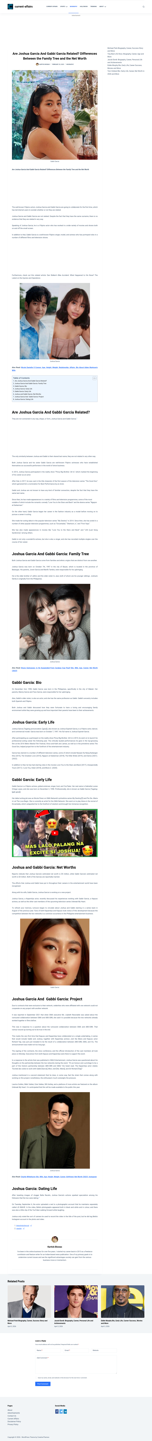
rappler (19, 1228)
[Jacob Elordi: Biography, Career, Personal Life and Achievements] (76, 1301)
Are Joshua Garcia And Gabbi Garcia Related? (31, 381)
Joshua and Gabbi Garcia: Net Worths (28, 394)
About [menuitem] (103, 6)
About (10, 1410)
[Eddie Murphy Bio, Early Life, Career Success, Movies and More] (122, 1301)
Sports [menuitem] (64, 6)
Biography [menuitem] (73, 6)
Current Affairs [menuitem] (52, 6)
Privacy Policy (13, 1424)
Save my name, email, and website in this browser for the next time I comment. (62, 1378)
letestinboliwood (22, 1226)
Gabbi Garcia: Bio (21, 386)
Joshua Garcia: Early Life (23, 389)
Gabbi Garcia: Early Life (23, 391)
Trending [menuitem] (93, 6)
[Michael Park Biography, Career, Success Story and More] (29, 1301)
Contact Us (12, 1416)
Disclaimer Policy (14, 1421)
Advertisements (14, 1413)
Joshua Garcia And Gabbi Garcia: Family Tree (30, 383)
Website (96, 1350)
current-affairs (24, 6)
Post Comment (42, 1384)
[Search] (143, 6)
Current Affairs (13, 1419)
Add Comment (43, 1358)
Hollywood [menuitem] (84, 6)
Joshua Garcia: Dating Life (24, 399)
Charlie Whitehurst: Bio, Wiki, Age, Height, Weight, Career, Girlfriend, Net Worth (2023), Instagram (59, 1177)
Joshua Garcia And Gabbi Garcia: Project (29, 397)
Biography (70, 64)
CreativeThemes (43, 1437)
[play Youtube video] (55, 833)
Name (39, 1350)
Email (67, 1350)
